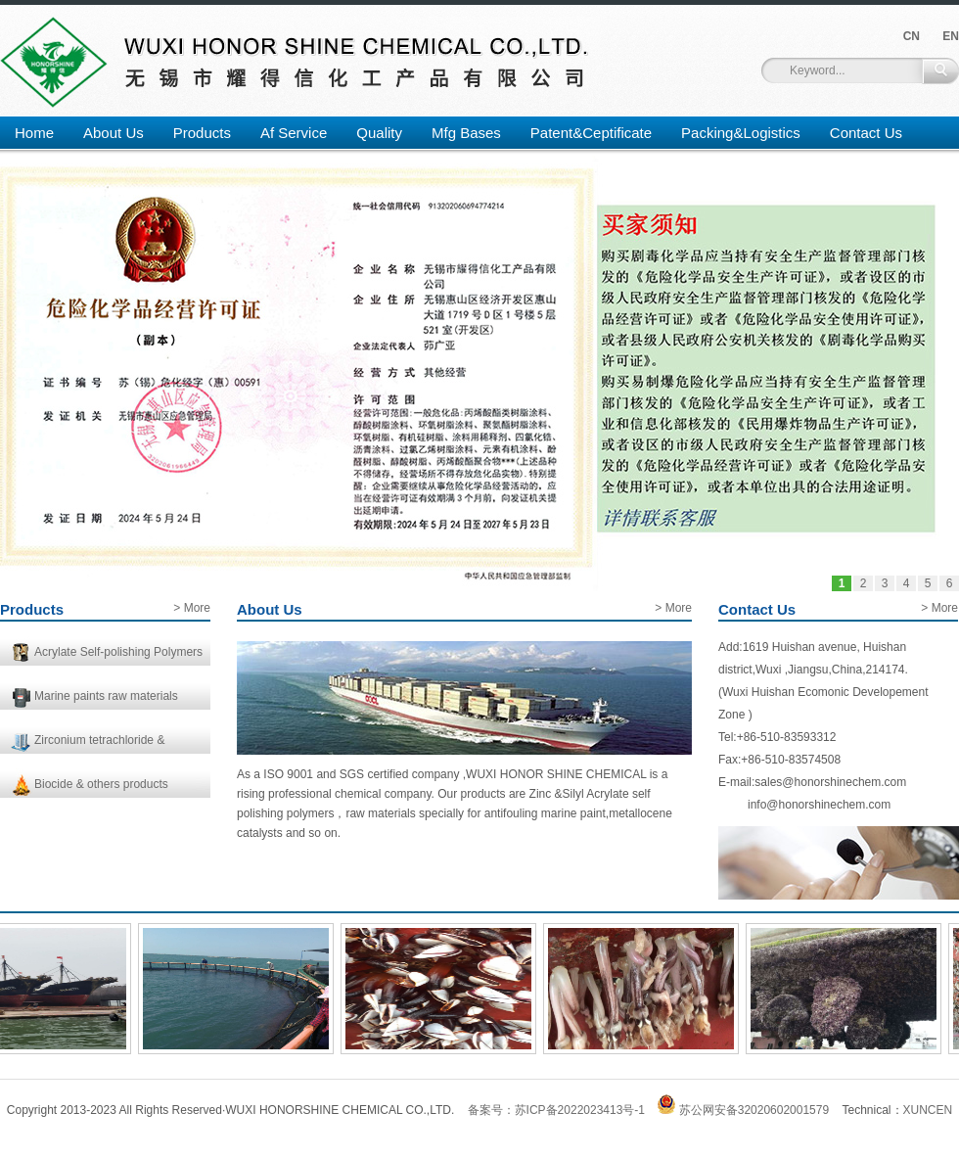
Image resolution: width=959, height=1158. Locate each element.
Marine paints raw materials (106, 696)
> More (191, 608)
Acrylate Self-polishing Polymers (118, 652)
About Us (113, 132)
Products (202, 132)
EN (950, 36)
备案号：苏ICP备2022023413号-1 (556, 1110)
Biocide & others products (101, 784)
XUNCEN (928, 1110)
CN (911, 36)
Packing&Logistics (740, 132)
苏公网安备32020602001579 (743, 1110)
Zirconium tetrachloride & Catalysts (99, 743)
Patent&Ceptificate (591, 132)
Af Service (293, 132)
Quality (379, 132)
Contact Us (866, 132)
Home (34, 132)
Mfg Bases (466, 132)
